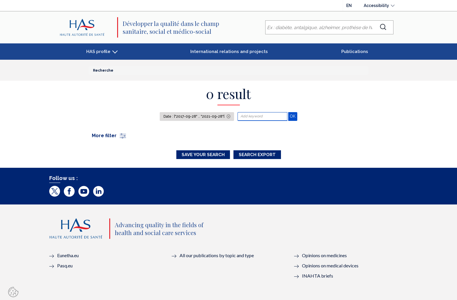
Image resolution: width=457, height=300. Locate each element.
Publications (354, 51)
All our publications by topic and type (217, 255)
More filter (109, 135)
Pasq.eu (65, 265)
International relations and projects (229, 51)
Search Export (257, 154)
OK (293, 116)
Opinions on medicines (324, 255)
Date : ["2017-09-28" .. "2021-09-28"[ (194, 116)
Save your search (203, 154)
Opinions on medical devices (330, 265)
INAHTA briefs (317, 275)
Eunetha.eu (68, 255)
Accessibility (376, 5)
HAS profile (98, 51)
